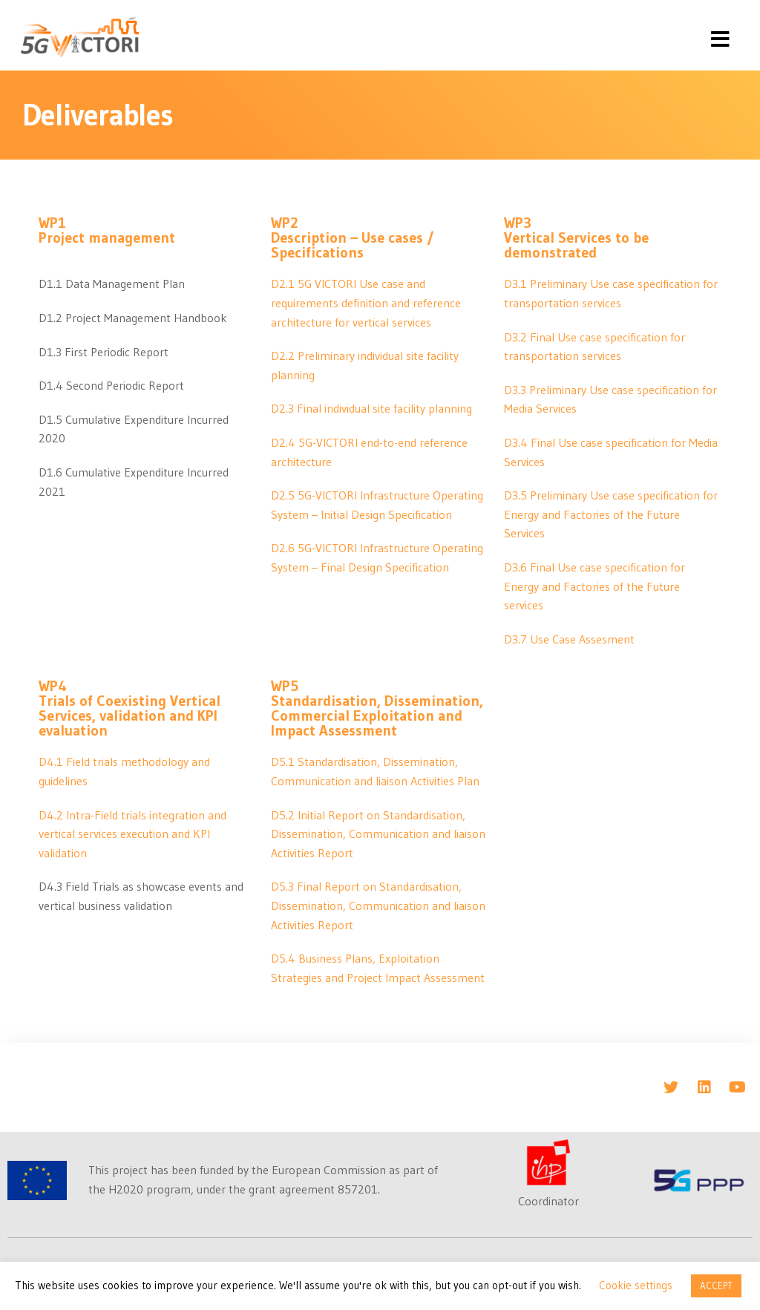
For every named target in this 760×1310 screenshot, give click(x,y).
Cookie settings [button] (635, 1285)
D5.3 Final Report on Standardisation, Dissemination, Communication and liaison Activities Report (378, 905)
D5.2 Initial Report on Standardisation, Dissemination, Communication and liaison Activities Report (378, 834)
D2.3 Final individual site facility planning (371, 408)
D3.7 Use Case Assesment (569, 639)
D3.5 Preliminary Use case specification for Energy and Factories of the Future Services (611, 514)
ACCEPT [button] (716, 1285)
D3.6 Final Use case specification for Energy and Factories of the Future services (594, 586)
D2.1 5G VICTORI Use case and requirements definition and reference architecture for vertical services (366, 302)
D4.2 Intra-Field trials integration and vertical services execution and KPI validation (132, 834)
